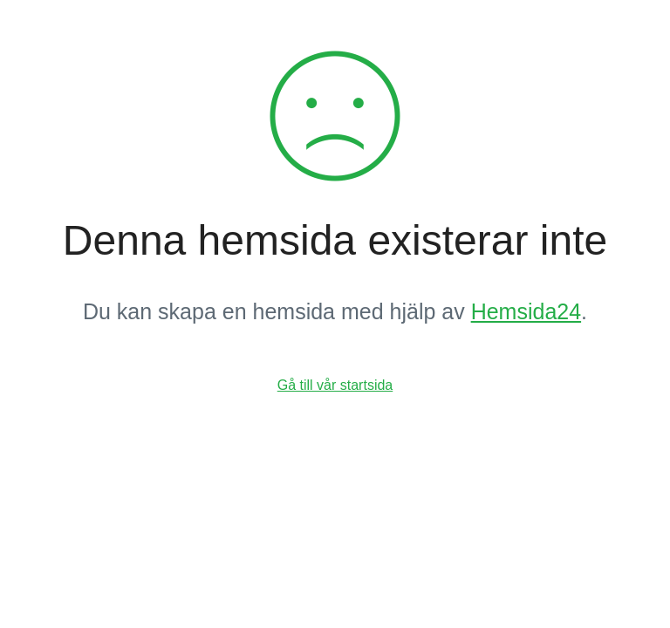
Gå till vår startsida (335, 385)
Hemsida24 (526, 311)
